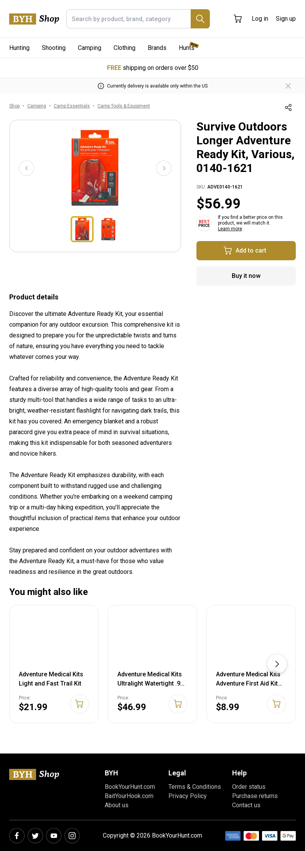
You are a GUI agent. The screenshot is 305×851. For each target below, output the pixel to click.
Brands (157, 47)
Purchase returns (255, 796)
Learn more (230, 228)
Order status (248, 786)
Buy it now (246, 275)
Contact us (246, 805)
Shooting (54, 47)
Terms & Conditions (194, 786)
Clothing (124, 47)
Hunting (19, 47)
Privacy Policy (187, 796)
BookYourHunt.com (130, 786)
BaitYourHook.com (129, 796)
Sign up (286, 18)
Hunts (187, 47)
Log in (260, 18)
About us (117, 805)
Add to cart (244, 250)
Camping (89, 47)
